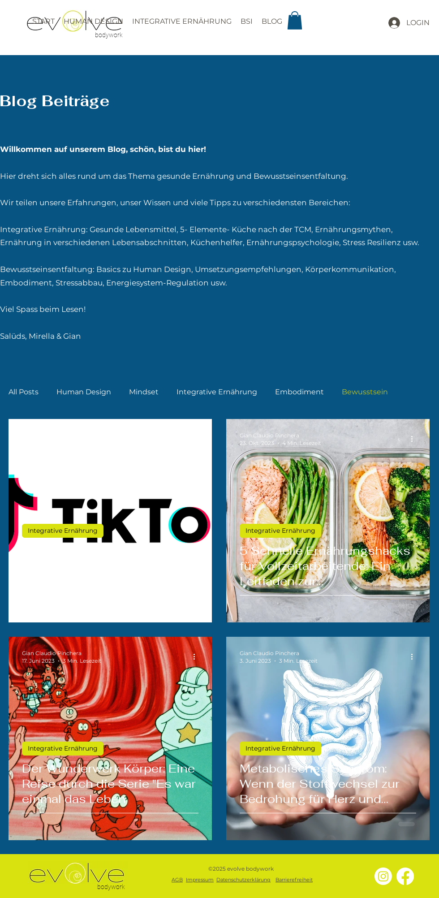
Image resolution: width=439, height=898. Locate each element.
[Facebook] (405, 876)
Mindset (144, 392)
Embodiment (299, 392)
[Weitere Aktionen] (197, 438)
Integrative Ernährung (216, 392)
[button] (294, 20)
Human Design (83, 392)
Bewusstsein (365, 392)
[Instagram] (383, 876)
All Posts (24, 392)
